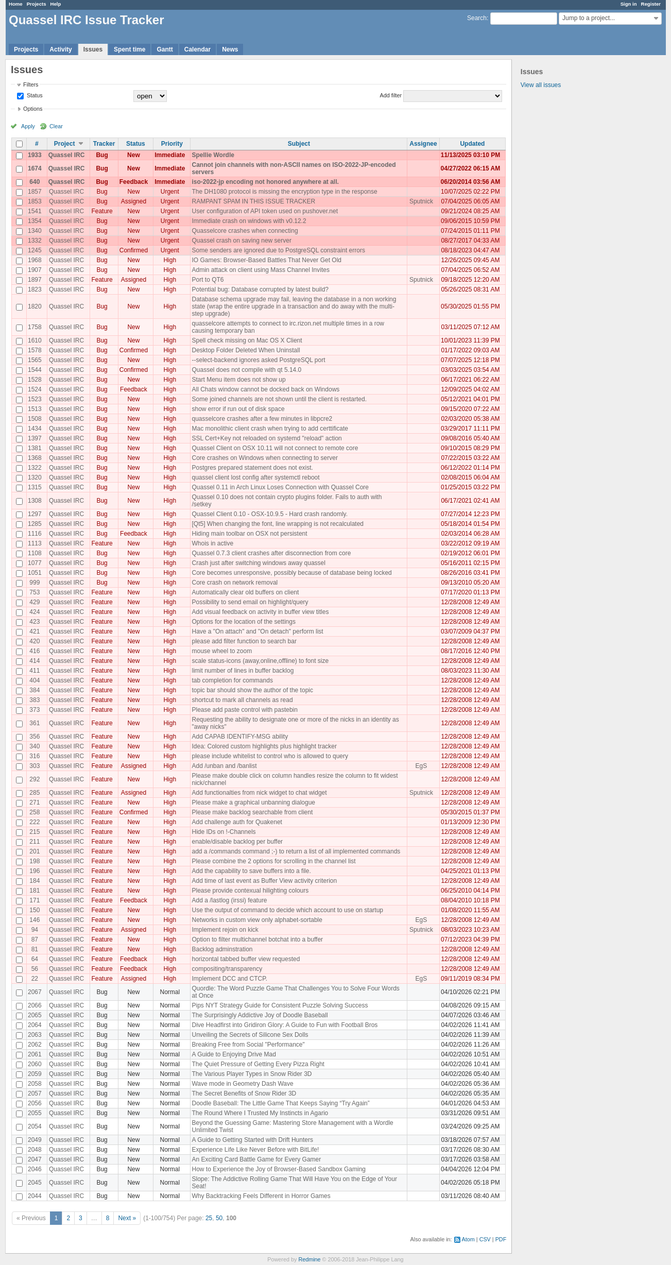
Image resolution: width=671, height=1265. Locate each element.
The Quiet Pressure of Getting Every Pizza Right (258, 1064)
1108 (35, 553)
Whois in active (212, 543)
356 (34, 736)
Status (34, 95)
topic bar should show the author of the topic (252, 690)
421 (34, 631)
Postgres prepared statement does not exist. (252, 467)
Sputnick (421, 201)
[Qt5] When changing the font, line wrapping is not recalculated (278, 523)
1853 (35, 201)
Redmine (309, 1259)
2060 (35, 1064)
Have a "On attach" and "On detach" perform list (257, 631)
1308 (35, 500)
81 (34, 949)
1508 (35, 418)
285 (34, 792)
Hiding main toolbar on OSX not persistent (249, 533)
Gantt (165, 49)
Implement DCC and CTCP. (229, 978)
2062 (35, 1044)
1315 (35, 487)
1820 (35, 306)
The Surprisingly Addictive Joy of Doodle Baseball (260, 1015)
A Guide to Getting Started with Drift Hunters (252, 1139)
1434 (35, 428)
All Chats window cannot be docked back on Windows (265, 389)
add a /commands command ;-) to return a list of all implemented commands (296, 851)
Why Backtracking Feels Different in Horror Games (261, 1196)
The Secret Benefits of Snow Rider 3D (244, 1093)
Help (55, 4)
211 (34, 841)
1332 (35, 240)
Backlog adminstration (222, 949)
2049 (35, 1139)
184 (34, 880)
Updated (472, 143)
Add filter (391, 95)
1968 (35, 260)
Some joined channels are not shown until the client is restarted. (279, 399)
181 (34, 890)
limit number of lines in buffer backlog (243, 670)
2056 (35, 1103)
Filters (30, 84)
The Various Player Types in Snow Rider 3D (252, 1074)
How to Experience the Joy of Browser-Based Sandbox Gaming (279, 1169)
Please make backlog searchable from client (252, 812)
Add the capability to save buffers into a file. (251, 871)
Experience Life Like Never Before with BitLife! (255, 1149)
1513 (35, 409)
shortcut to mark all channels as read (242, 700)
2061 (35, 1054)
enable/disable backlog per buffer (237, 841)
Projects (36, 4)
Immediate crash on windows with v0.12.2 (249, 221)
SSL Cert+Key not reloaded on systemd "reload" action (266, 438)
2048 (35, 1149)
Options (32, 109)
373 (34, 709)
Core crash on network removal (235, 582)
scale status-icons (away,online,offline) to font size (260, 660)
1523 (35, 399)
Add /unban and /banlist (224, 766)
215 (34, 831)
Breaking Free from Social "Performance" (248, 1044)
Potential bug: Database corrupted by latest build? (260, 289)
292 (34, 779)
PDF (501, 1239)
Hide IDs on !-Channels (223, 831)
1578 (35, 350)
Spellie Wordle (213, 155)
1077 (35, 563)
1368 (35, 457)
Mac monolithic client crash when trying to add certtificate (270, 428)
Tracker (104, 143)
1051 (35, 572)
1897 (35, 279)
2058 (35, 1083)
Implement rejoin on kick (225, 929)
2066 (35, 1005)
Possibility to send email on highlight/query (250, 602)
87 (34, 939)
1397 (35, 438)
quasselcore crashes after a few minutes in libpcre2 (262, 418)
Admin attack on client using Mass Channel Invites (260, 269)
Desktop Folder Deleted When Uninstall (246, 350)
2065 (35, 1015)
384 (34, 690)
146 (34, 920)
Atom (468, 1239)
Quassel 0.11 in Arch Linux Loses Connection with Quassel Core (280, 487)
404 (34, 680)
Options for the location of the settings (243, 621)
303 (34, 766)
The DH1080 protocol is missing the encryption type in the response (284, 191)
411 (34, 670)
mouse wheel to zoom (222, 651)
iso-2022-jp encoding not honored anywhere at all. (265, 181)
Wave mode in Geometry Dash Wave (242, 1083)
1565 (35, 360)
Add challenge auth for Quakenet (237, 822)
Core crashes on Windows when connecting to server (264, 457)
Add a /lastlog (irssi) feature (229, 900)
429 (34, 602)
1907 (35, 269)
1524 (35, 389)
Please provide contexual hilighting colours (250, 890)
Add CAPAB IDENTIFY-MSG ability (240, 736)
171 (34, 900)
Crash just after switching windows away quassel (258, 563)
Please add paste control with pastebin (244, 709)
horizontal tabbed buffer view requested (246, 959)
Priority (172, 143)
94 (34, 929)
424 (34, 612)
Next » (127, 1218)
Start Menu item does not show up (238, 379)
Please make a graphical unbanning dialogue (253, 802)
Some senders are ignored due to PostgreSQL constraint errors (278, 250)
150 (34, 910)
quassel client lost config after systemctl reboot (255, 477)
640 (34, 181)
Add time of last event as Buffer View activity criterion (264, 880)
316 (34, 756)
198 (34, 861)
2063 (35, 1034)
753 (34, 592)
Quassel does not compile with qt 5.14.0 (246, 369)
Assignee (423, 143)
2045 (35, 1182)
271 (34, 802)
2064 (35, 1025)
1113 (35, 543)
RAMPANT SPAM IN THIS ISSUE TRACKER (253, 201)
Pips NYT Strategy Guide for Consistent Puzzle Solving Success (280, 1005)
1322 (35, 467)
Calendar (197, 49)
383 (34, 700)
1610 (35, 340)
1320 (35, 477)
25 (208, 1218)
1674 (35, 168)
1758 (35, 327)
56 (34, 968)
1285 (35, 523)
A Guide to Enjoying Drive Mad (234, 1054)
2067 (35, 992)
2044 (35, 1196)
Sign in (629, 4)
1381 (35, 448)
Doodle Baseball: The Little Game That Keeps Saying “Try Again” (280, 1103)
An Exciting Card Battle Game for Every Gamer (256, 1159)
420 (34, 641)
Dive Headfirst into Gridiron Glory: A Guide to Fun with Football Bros (284, 1025)
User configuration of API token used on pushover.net (265, 211)
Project (64, 143)
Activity (60, 49)
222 (34, 822)
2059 (35, 1074)
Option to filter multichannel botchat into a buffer (257, 939)
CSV (485, 1239)
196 (34, 871)
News (230, 49)
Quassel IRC (66, 155)
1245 (35, 250)
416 (34, 651)
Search (477, 18)
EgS (421, 766)
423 (34, 621)
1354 (35, 221)
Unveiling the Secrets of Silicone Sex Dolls (250, 1034)
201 (34, 851)
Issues (92, 49)
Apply (28, 126)
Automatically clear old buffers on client (245, 592)
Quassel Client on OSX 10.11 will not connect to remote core (275, 448)
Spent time (129, 49)
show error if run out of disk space (238, 409)
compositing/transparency (227, 968)
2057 (35, 1093)
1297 (35, 514)
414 (34, 660)
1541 (35, 211)
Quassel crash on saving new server (241, 240)
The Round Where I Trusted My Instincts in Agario (260, 1113)
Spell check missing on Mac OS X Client (247, 340)
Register (651, 4)
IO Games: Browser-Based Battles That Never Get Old (266, 260)
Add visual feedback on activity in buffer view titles (260, 612)
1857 (35, 191)
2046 (35, 1169)
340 (34, 746)
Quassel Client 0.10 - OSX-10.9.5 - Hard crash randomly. (270, 514)
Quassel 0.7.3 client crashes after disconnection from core (271, 553)
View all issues (541, 85)
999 (34, 582)
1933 (35, 155)
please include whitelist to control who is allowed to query (270, 756)
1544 (35, 369)
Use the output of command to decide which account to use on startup (287, 910)
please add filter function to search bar (244, 641)
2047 (35, 1159)
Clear (56, 126)
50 (219, 1218)
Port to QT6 (207, 279)
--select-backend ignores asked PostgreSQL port (258, 360)
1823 (35, 289)
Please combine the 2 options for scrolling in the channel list (273, 861)
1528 (35, 379)
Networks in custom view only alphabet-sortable (257, 920)
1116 (35, 533)
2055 (35, 1113)
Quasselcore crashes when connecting (245, 230)
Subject (299, 143)
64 (34, 959)
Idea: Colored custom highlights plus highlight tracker (264, 746)
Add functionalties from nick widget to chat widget (259, 792)
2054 (35, 1126)
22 (34, 978)
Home (16, 4)
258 (34, 812)
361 (34, 723)
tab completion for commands (232, 680)
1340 (35, 230)
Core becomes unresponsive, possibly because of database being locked (291, 572)
